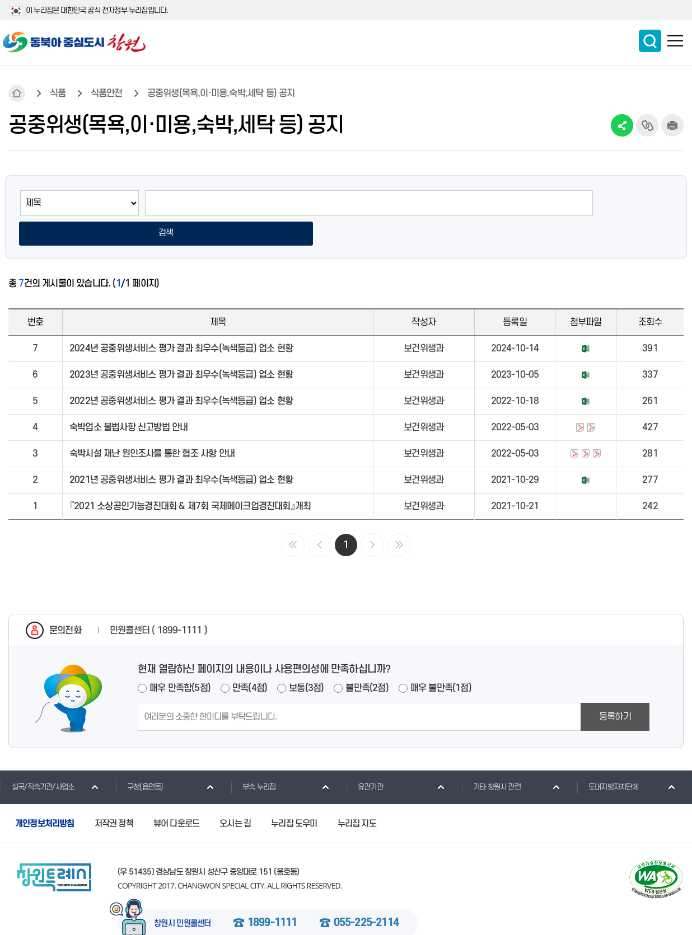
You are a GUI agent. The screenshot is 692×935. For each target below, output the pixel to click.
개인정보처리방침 (44, 795)
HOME (16, 93)
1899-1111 (272, 895)
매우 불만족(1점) (440, 660)
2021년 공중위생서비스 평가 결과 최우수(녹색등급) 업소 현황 (181, 452)
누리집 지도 (357, 795)
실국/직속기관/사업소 (37, 758)
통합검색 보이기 (650, 41)
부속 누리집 (253, 758)
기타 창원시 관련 (491, 758)
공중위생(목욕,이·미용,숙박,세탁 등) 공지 (221, 93)
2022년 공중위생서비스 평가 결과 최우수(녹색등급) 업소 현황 (181, 373)
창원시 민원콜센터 (182, 896)
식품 (58, 93)
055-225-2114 (366, 895)
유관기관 (364, 758)
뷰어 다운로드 (176, 795)
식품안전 (107, 93)
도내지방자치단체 (608, 758)
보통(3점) (306, 660)
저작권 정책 (114, 795)
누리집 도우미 (294, 795)
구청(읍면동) (139, 758)
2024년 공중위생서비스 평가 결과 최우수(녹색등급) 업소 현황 (181, 321)
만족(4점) (249, 660)
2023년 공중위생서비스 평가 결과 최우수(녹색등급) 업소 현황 (181, 347)
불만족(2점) (366, 660)
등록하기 (615, 688)
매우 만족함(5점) (180, 660)
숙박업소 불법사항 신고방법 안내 (128, 399)
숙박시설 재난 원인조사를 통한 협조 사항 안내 (152, 426)
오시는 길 (235, 795)
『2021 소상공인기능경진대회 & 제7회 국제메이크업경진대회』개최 (190, 478)
